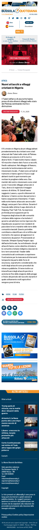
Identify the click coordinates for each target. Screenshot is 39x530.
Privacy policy (7, 514)
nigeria (8, 294)
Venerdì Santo (28, 39)
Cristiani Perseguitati (19, 58)
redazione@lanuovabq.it (10, 478)
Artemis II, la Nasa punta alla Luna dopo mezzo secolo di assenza (11, 422)
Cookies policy (18, 514)
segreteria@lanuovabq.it (10, 481)
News (11, 22)
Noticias (11, 26)
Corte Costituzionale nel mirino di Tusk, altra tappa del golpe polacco (11, 446)
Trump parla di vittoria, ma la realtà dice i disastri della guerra (11, 409)
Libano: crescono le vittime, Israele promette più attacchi (11, 434)
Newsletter (29, 26)
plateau (21, 294)
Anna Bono (12, 93)
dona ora (29, 22)
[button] (19, 31)
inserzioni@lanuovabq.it (10, 483)
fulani (15, 294)
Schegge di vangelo (10, 38)
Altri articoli (20, 391)
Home (11, 70)
